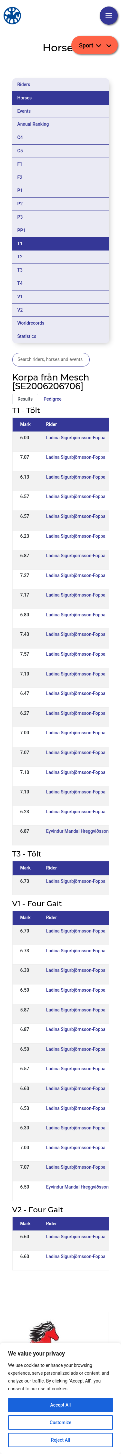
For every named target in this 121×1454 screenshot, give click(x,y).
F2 (20, 177)
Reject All (60, 1440)
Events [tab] (24, 111)
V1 (20, 296)
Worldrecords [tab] (31, 323)
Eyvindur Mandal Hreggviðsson (77, 831)
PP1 (21, 230)
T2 (20, 256)
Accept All (60, 1405)
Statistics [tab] (26, 336)
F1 (20, 164)
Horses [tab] (24, 97)
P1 (20, 190)
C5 (20, 150)
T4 (20, 283)
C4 (20, 137)
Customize (60, 1422)
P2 (20, 203)
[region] (60, 1398)
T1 (20, 243)
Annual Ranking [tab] (33, 124)
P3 (20, 217)
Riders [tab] (23, 84)
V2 (20, 310)
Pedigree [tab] (53, 399)
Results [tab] (25, 399)
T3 (20, 270)
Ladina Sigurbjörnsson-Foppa (76, 437)
